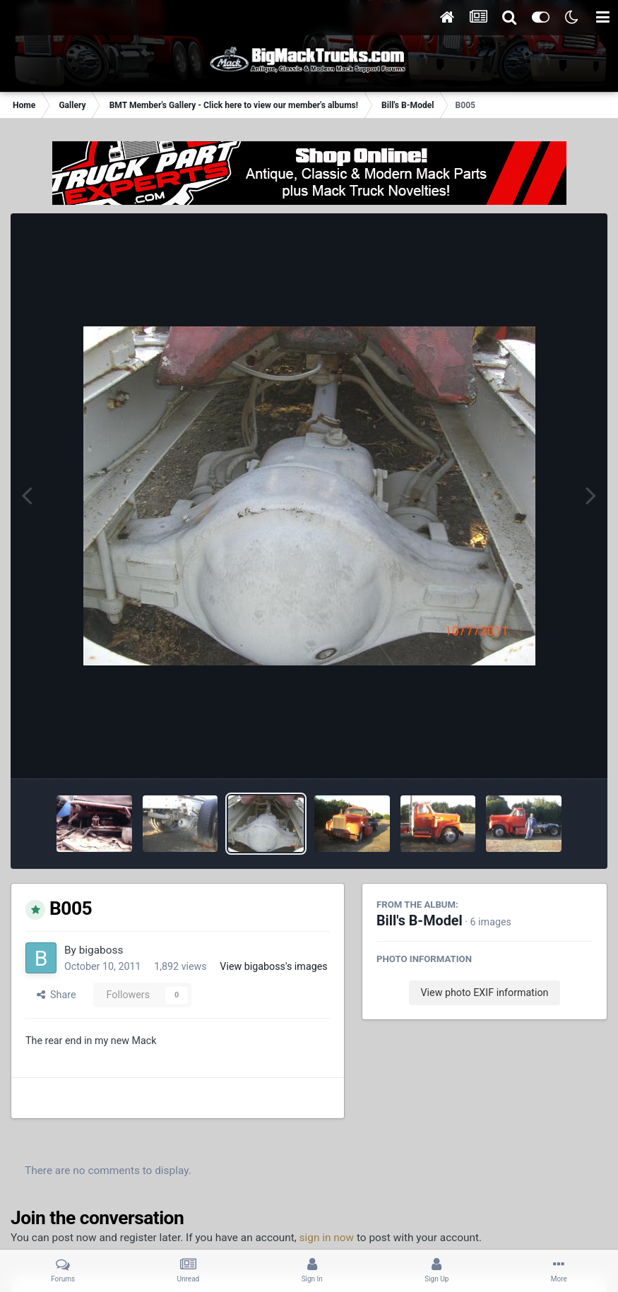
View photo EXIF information (484, 992)
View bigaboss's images (273, 966)
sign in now (327, 1237)
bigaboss (101, 950)
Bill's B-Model (419, 921)
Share (56, 994)
